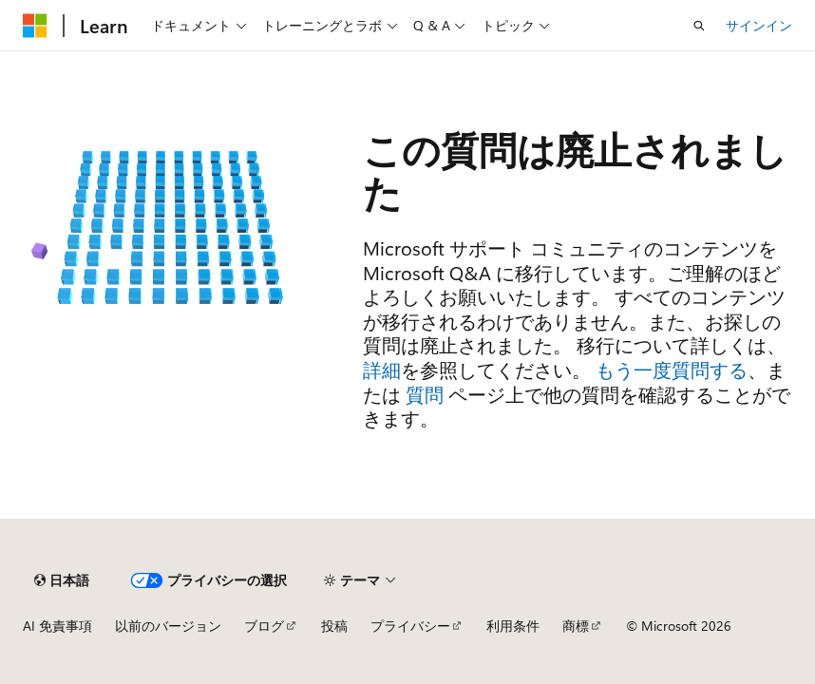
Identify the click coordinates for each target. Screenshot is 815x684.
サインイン (759, 25)
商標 (575, 626)
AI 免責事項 (57, 626)
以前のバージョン (168, 626)
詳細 (382, 369)
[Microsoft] (35, 25)
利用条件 (513, 626)
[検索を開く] (699, 26)
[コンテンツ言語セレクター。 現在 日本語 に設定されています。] (62, 580)
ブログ (264, 626)
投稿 (334, 626)
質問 (425, 394)
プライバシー (410, 626)
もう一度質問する (672, 369)
